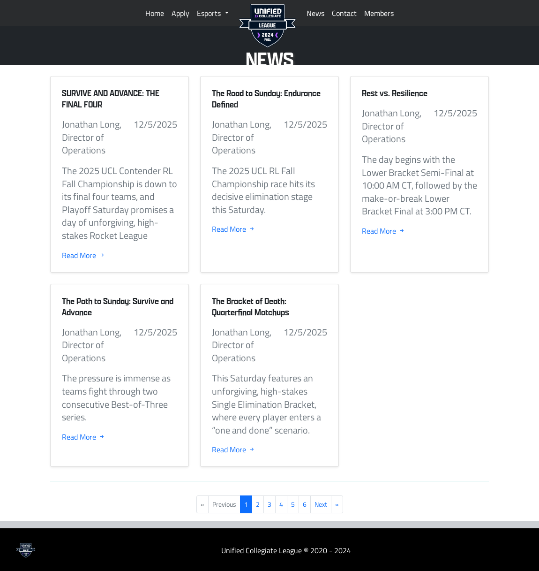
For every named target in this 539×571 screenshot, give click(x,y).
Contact (344, 13)
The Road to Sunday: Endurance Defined (266, 98)
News (315, 13)
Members (379, 13)
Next (320, 504)
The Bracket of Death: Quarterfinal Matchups (250, 306)
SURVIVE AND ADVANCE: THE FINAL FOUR (110, 98)
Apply (180, 13)
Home (154, 13)
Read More (83, 255)
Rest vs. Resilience (394, 93)
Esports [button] (210, 13)
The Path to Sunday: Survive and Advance (117, 306)
